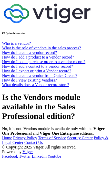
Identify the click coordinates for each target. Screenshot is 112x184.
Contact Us (33, 142)
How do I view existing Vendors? (29, 80)
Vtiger (28, 152)
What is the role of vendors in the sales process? (41, 48)
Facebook (10, 156)
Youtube (54, 156)
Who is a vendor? (16, 43)
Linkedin (39, 156)
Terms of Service (52, 138)
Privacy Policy (25, 138)
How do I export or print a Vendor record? (36, 71)
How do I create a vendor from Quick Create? (39, 75)
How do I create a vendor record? (29, 52)
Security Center (80, 138)
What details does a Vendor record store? (35, 85)
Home (7, 138)
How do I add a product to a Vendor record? (38, 57)
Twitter (25, 156)
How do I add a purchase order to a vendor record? (43, 62)
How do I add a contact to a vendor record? (37, 66)
